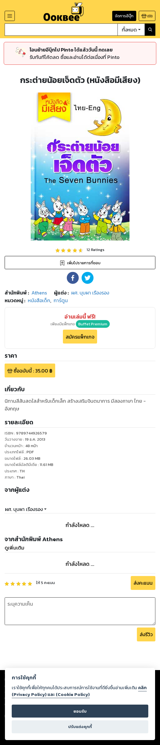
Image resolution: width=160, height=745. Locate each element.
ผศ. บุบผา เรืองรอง (24, 509)
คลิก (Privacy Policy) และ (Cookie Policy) (79, 691)
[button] (73, 278)
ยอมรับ (80, 711)
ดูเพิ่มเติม (14, 547)
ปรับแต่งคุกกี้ (80, 727)
